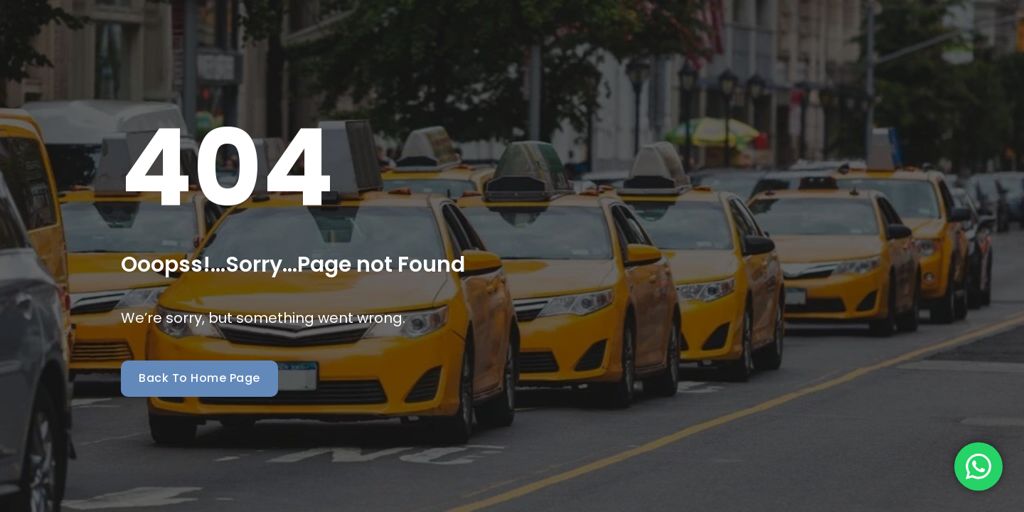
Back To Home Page (199, 378)
